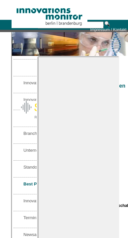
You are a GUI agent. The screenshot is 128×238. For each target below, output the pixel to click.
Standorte (32, 167)
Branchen (32, 133)
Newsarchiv (34, 234)
